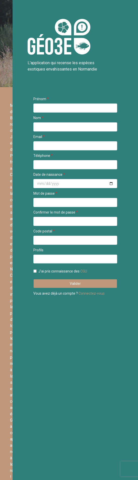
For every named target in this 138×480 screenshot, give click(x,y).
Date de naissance (49, 175)
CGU (83, 271)
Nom (37, 118)
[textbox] (36, 259)
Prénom (39, 99)
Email (37, 137)
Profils (38, 250)
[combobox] (75, 259)
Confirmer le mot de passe (54, 212)
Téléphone (41, 156)
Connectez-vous (92, 293)
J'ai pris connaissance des (62, 271)
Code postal (42, 231)
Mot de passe (44, 193)
